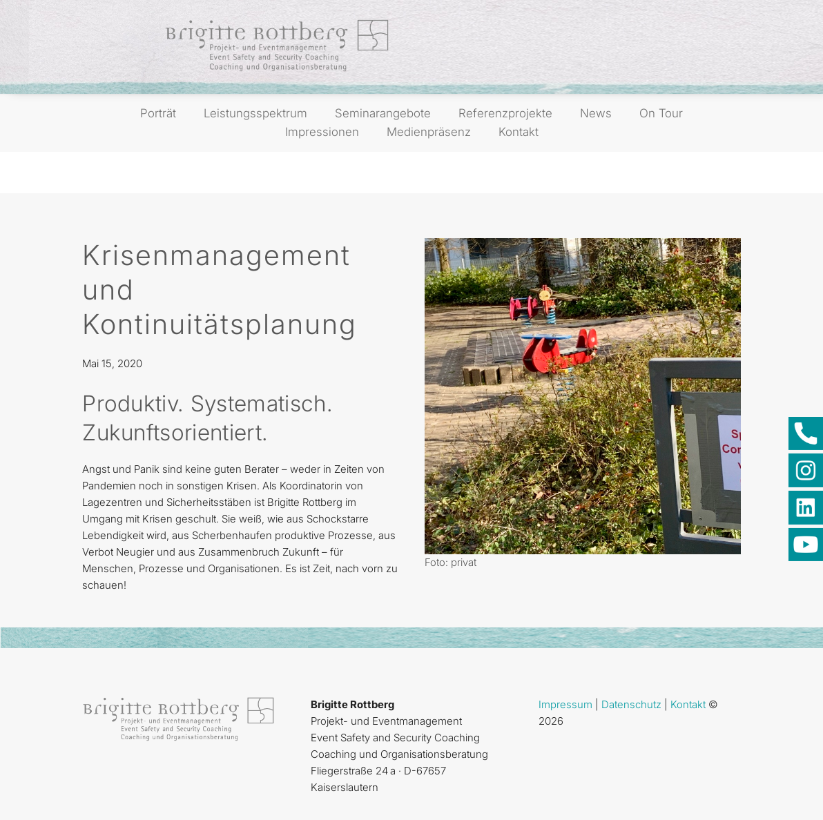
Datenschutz (631, 704)
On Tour (661, 113)
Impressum (565, 704)
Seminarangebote (383, 113)
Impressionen (322, 132)
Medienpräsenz (429, 132)
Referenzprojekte (505, 113)
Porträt (158, 113)
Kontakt (518, 132)
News (596, 113)
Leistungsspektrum (255, 113)
